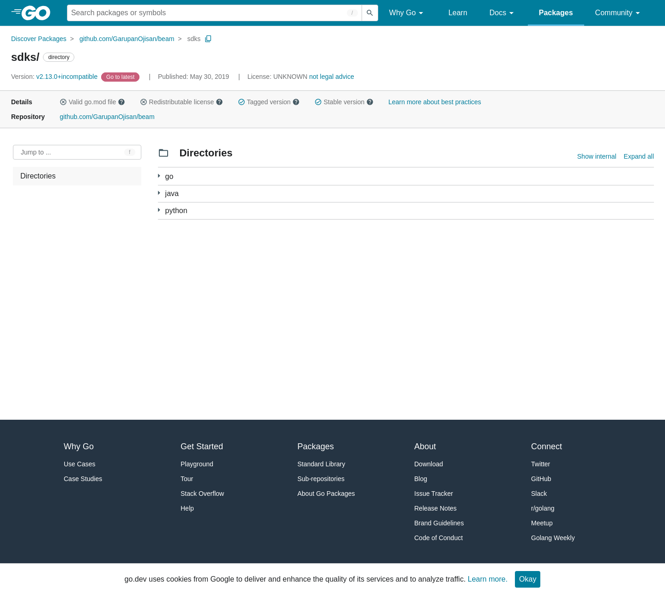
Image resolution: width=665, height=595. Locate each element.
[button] (63, 102)
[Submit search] (370, 13)
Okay (527, 579)
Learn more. (488, 579)
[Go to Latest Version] (121, 76)
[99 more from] (159, 176)
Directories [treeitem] (37, 176)
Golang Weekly (553, 537)
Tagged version (269, 102)
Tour (187, 478)
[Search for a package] (214, 13)
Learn (457, 13)
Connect (546, 446)
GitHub (541, 478)
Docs (503, 13)
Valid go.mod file (92, 102)
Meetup (542, 523)
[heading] (39, 13)
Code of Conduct (438, 537)
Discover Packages (38, 38)
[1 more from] (159, 193)
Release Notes (435, 508)
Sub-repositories (321, 478)
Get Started (202, 446)
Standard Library (321, 464)
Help (187, 508)
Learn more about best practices (434, 102)
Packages (556, 13)
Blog (420, 478)
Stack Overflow (202, 493)
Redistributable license (181, 102)
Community (619, 13)
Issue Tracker (433, 493)
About (425, 446)
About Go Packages (326, 493)
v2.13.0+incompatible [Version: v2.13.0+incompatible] (55, 76)
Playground (197, 464)
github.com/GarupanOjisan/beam (126, 38)
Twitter (540, 464)
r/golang (543, 508)
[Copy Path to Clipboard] (208, 39)
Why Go (407, 13)
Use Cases (79, 464)
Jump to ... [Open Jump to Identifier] (36, 152)
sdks (193, 38)
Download (428, 464)
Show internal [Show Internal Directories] (597, 156)
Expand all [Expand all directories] (639, 156)
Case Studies (83, 478)
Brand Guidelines (439, 523)
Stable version (344, 102)
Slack (539, 493)
